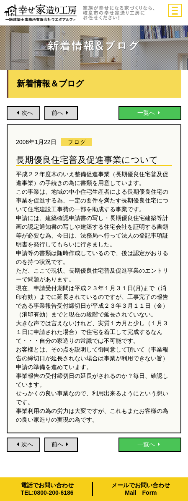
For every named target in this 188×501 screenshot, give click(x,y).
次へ (23, 112)
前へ (61, 112)
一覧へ (149, 112)
